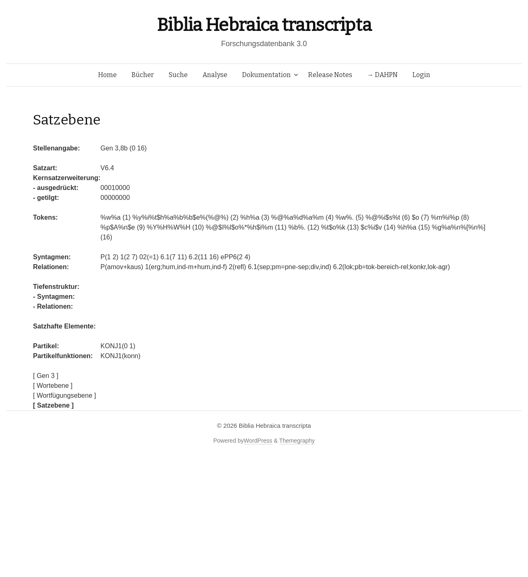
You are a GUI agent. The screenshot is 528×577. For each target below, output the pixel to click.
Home (107, 75)
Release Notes (330, 75)
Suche (178, 75)
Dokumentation (266, 75)
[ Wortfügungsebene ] (64, 395)
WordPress (258, 440)
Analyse (215, 75)
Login (421, 75)
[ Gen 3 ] (45, 375)
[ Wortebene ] (53, 385)
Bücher (143, 75)
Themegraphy (297, 440)
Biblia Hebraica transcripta (264, 24)
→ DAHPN (382, 75)
